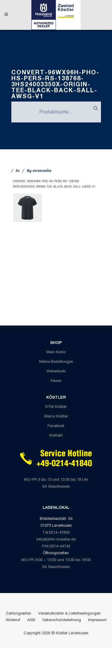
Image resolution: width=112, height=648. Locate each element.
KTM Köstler (56, 407)
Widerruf (13, 620)
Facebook (56, 426)
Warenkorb (56, 372)
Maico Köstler (56, 417)
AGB (31, 620)
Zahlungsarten (18, 614)
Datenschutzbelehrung (61, 620)
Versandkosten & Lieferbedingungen (69, 614)
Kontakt (56, 436)
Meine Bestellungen (56, 362)
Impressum (97, 620)
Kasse (56, 381)
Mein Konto (56, 352)
